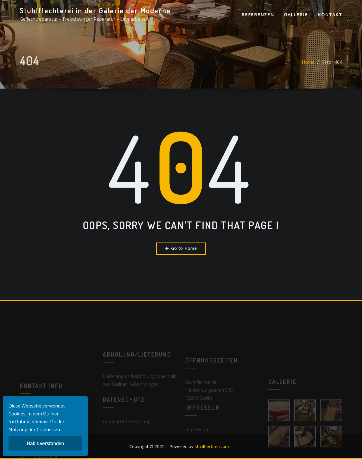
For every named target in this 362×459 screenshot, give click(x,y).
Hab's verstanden (45, 443)
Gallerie (296, 14)
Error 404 (332, 66)
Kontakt (330, 14)
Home (308, 66)
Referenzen (258, 14)
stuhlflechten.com (212, 446)
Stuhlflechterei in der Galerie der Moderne (95, 10)
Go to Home (181, 248)
